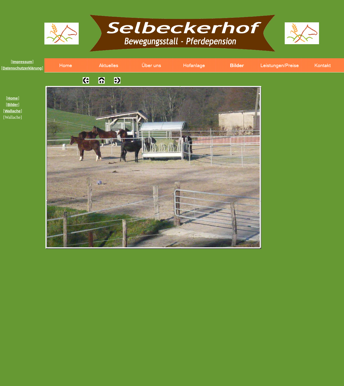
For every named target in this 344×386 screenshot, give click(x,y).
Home (12, 98)
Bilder (12, 104)
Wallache (12, 111)
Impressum (22, 62)
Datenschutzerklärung (22, 68)
